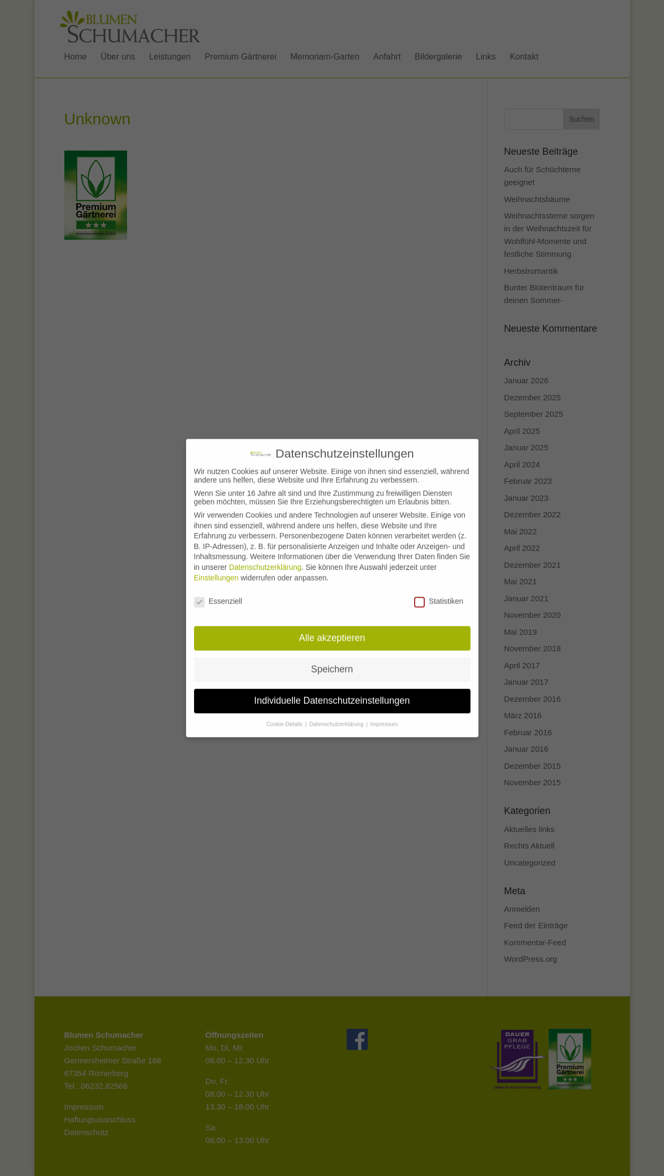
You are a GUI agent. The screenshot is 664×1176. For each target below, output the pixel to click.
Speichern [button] (332, 661)
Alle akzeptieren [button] (332, 629)
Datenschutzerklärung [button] (337, 715)
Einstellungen (216, 569)
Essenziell (218, 593)
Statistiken (439, 593)
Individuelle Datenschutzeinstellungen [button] (332, 692)
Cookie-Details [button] (285, 715)
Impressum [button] (384, 715)
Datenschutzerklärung (265, 559)
